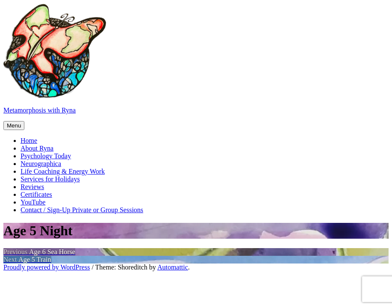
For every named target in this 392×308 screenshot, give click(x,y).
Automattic (172, 267)
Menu (14, 125)
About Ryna (37, 148)
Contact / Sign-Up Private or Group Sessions (82, 209)
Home (29, 140)
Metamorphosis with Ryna (39, 110)
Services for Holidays (50, 179)
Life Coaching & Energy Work (63, 171)
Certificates (36, 194)
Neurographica (41, 163)
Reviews (32, 186)
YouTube (33, 202)
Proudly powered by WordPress (46, 267)
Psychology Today (46, 156)
